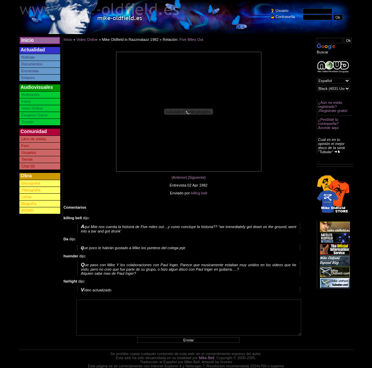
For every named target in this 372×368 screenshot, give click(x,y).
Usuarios (28, 152)
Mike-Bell (206, 358)
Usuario (282, 11)
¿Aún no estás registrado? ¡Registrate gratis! (333, 106)
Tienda (27, 159)
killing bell (199, 193)
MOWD (27, 210)
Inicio (27, 40)
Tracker (27, 122)
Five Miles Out (191, 39)
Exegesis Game (34, 115)
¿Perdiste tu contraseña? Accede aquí (328, 123)
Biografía (28, 204)
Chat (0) (28, 166)
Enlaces (28, 78)
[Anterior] (179, 177)
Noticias (28, 57)
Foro (25, 146)
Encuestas (30, 71)
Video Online (32, 108)
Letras (26, 197)
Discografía (31, 183)
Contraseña (285, 17)
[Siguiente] (197, 177)
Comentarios (75, 207)
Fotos (26, 101)
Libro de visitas (33, 139)
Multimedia (30, 95)
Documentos (32, 64)
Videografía (31, 190)
